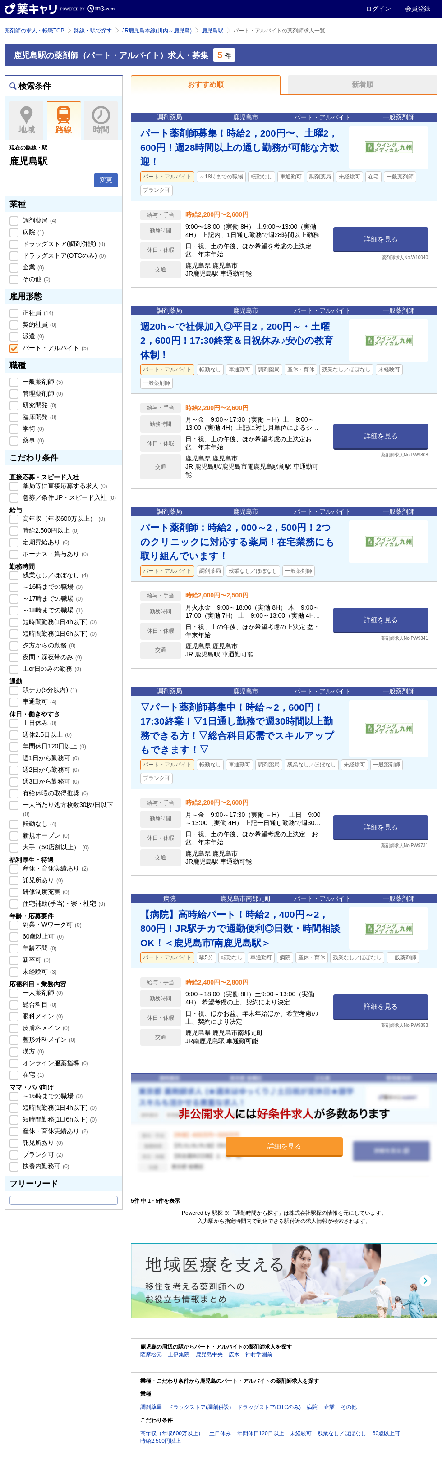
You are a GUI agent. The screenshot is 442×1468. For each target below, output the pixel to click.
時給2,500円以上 (50, 530)
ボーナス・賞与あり (54, 553)
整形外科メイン (48, 1039)
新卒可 (36, 959)
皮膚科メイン (45, 1027)
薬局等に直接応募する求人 (64, 485)
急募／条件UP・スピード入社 (68, 497)
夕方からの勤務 (48, 645)
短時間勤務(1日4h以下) (59, 621)
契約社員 (39, 324)
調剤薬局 (39, 220)
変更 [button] (106, 179)
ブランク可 (42, 1154)
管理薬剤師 (42, 393)
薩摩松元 (151, 1354)
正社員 (37, 312)
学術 (32, 428)
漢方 (32, 1051)
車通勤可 (39, 701)
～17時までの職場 (52, 598)
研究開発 (39, 405)
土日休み (39, 722)
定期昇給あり (45, 542)
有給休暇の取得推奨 (54, 793)
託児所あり (42, 880)
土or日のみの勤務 (51, 668)
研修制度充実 (45, 891)
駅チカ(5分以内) (49, 689)
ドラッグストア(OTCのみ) (63, 255)
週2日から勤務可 (50, 769)
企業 (32, 267)
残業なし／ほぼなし (54, 575)
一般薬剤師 (42, 381)
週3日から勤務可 (50, 781)
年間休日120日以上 (53, 746)
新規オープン (45, 835)
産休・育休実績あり (54, 868)
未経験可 (39, 971)
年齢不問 (39, 948)
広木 (234, 1354)
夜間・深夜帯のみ (51, 657)
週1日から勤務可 (50, 757)
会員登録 (417, 8)
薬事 (32, 440)
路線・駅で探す (93, 30)
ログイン (378, 8)
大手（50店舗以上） (55, 847)
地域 (26, 120)
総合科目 (39, 1004)
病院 (32, 232)
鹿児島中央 (209, 1354)
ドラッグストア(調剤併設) (63, 243)
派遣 (32, 336)
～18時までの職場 (52, 610)
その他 (36, 279)
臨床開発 (39, 416)
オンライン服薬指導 (54, 1063)
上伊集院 (178, 1354)
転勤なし (39, 823)
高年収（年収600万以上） (63, 518)
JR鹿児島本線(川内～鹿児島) (157, 30)
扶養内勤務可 (45, 1166)
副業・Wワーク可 (51, 924)
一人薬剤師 (42, 992)
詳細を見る (381, 239)
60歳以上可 (42, 936)
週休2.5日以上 (46, 734)
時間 (100, 120)
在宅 (32, 1074)
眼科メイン (42, 1016)
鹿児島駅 (212, 30)
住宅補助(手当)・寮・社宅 (63, 903)
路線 (63, 120)
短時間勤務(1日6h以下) (59, 633)
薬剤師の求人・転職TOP (34, 30)
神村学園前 (258, 1354)
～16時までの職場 (52, 586)
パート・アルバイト (54, 347)
